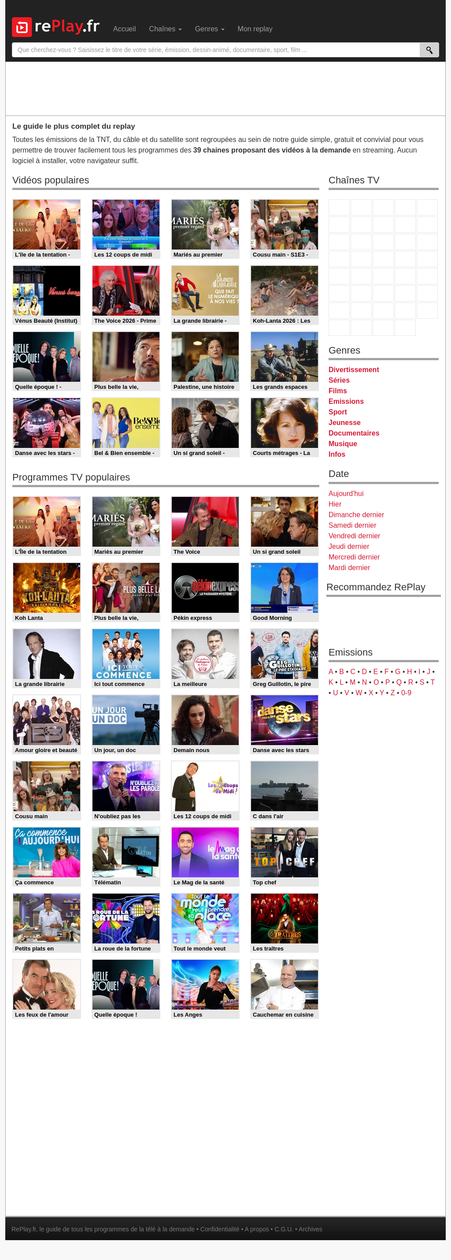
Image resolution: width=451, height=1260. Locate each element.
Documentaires (354, 433)
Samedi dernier (353, 525)
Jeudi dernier (349, 546)
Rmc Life (361, 259)
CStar (361, 242)
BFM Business (427, 276)
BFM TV (405, 276)
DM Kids (427, 310)
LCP (361, 328)
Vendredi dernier (354, 536)
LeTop (339, 328)
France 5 (427, 207)
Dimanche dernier (356, 514)
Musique (343, 443)
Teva (383, 259)
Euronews (339, 293)
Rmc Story (339, 259)
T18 (427, 259)
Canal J (361, 310)
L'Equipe (427, 293)
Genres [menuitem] (210, 29)
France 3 (383, 207)
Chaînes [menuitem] (165, 29)
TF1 (339, 207)
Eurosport (405, 293)
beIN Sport (383, 293)
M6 (339, 224)
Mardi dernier (349, 567)
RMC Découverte (427, 242)
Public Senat (383, 328)
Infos (337, 454)
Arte (361, 224)
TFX (427, 224)
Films (338, 391)
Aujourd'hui (346, 493)
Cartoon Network (383, 310)
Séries (339, 380)
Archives (310, 1229)
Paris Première (405, 259)
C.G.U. (283, 1229)
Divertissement (354, 369)
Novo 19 (339, 276)
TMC (405, 224)
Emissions (346, 401)
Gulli (339, 310)
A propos (256, 1229)
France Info (361, 276)
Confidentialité (220, 1229)
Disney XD (405, 310)
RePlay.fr (23, 1229)
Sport (338, 412)
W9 (383, 224)
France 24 (361, 293)
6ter (405, 242)
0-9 (406, 693)
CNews (383, 276)
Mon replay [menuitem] (255, 29)
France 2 (361, 207)
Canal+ (405, 207)
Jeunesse (345, 422)
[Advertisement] (225, 88)
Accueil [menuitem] (124, 29)
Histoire (405, 328)
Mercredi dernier (354, 557)
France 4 (339, 242)
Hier (335, 504)
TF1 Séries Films (383, 242)
